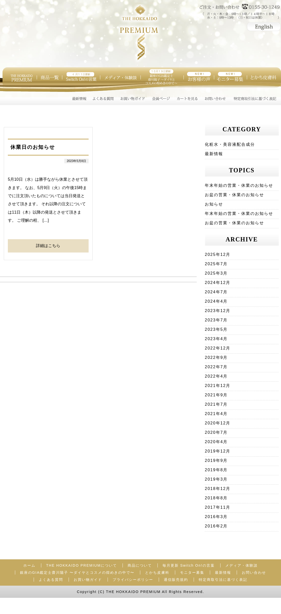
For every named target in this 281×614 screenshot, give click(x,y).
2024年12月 (217, 282)
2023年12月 (217, 311)
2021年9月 (216, 395)
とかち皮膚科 (157, 572)
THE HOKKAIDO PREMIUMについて (81, 565)
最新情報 (214, 154)
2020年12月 (217, 423)
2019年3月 (216, 479)
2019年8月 (216, 470)
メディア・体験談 (241, 565)
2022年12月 (217, 348)
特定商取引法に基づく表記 (223, 580)
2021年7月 (216, 404)
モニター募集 (192, 572)
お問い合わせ (254, 572)
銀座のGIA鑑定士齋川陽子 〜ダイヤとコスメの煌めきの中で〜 (77, 572)
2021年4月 (216, 414)
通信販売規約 (176, 580)
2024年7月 (216, 292)
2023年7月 (216, 320)
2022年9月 (216, 357)
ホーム (29, 565)
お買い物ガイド (88, 580)
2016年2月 (216, 526)
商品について (140, 565)
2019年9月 (216, 460)
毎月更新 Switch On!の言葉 (189, 565)
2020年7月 (216, 432)
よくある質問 (51, 580)
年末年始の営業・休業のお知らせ (239, 185)
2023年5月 (216, 329)
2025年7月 (216, 264)
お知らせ (214, 204)
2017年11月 (217, 507)
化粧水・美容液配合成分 (230, 144)
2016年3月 (216, 517)
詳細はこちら (48, 245)
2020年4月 (216, 442)
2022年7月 (216, 367)
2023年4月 (216, 339)
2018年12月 (217, 488)
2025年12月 (217, 254)
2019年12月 (217, 451)
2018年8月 (216, 498)
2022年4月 (216, 376)
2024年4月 (216, 301)
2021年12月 (217, 385)
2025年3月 (216, 273)
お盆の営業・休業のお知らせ (234, 195)
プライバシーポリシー (133, 580)
